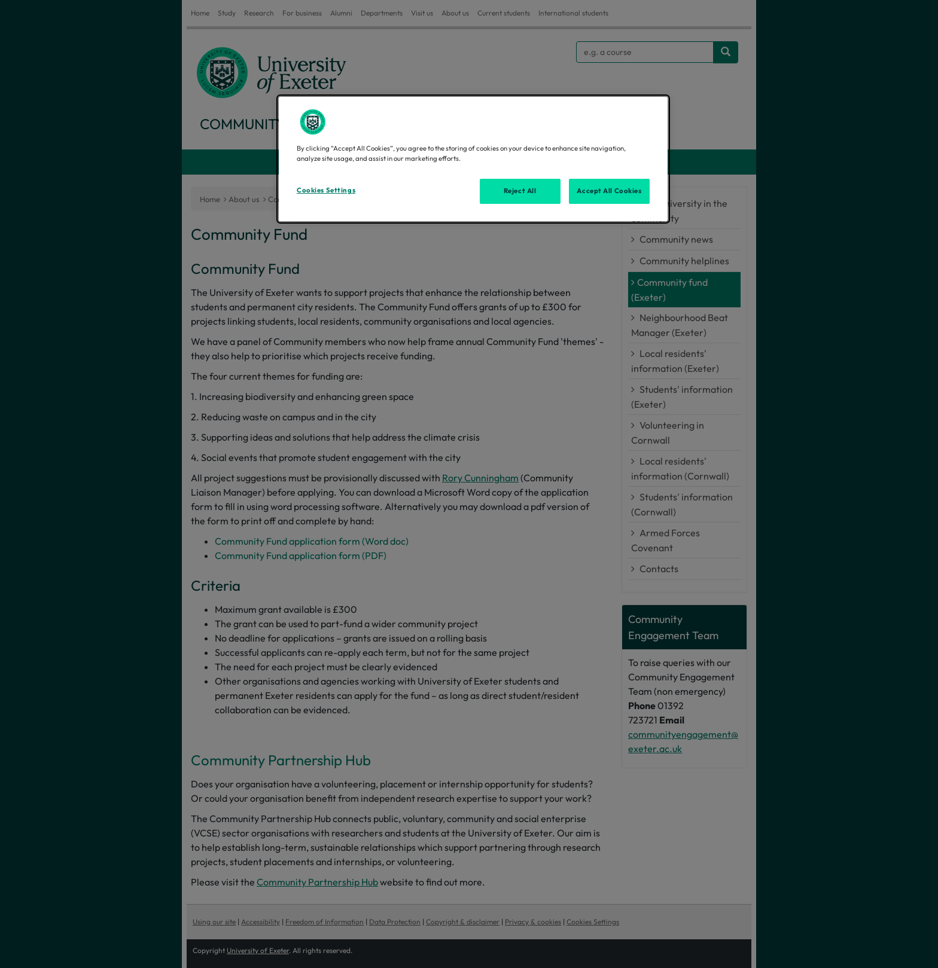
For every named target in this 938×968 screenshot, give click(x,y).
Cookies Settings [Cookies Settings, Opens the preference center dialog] (326, 190)
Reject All (520, 191)
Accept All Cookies (609, 191)
